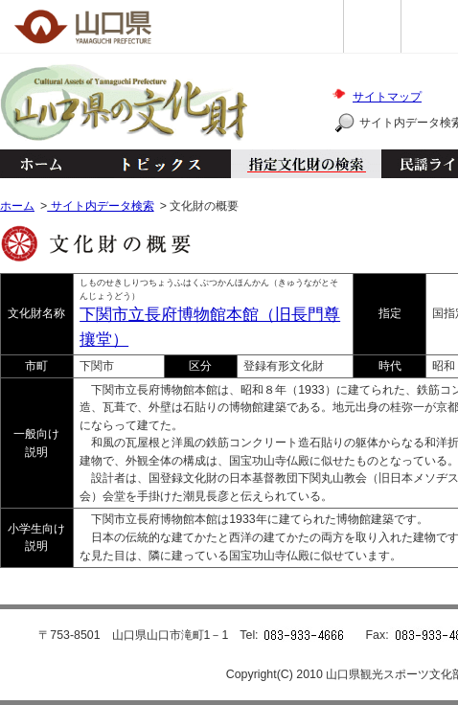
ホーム (40, 163)
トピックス (155, 163)
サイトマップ (387, 96)
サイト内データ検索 (100, 206)
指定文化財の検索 (306, 163)
